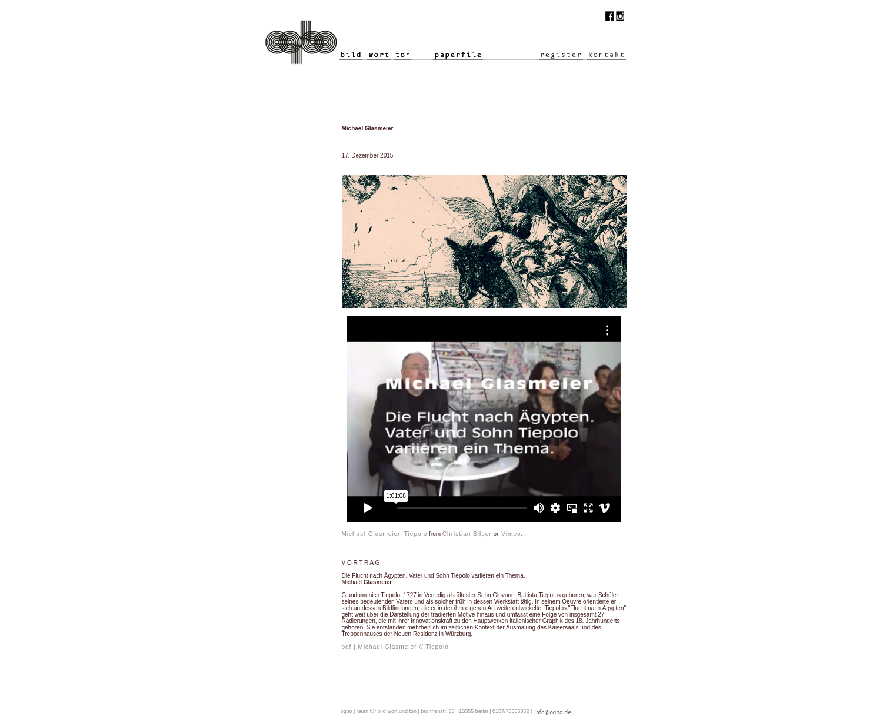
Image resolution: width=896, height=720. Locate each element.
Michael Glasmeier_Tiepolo (385, 534)
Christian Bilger (467, 534)
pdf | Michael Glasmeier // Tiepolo (395, 647)
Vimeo (511, 534)
